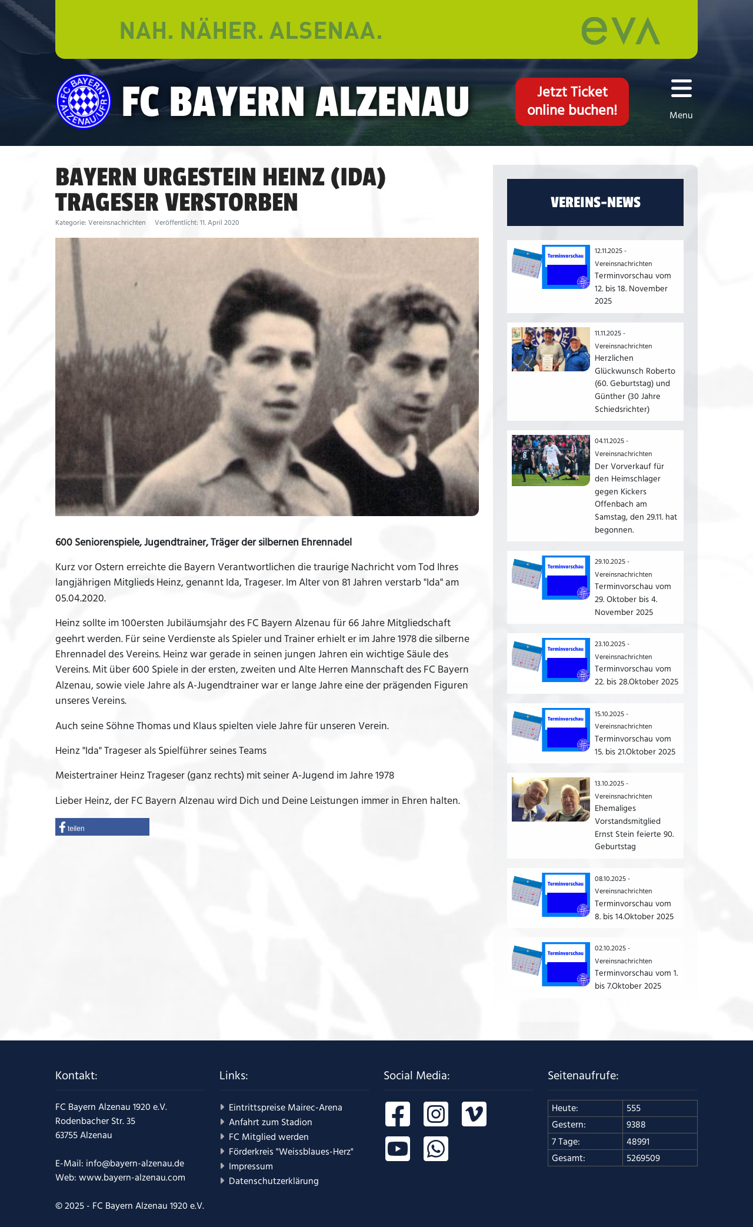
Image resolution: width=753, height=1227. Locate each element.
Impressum (251, 1166)
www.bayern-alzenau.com (132, 1177)
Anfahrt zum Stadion (270, 1122)
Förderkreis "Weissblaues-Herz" (291, 1151)
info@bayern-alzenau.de (135, 1163)
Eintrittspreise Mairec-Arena (285, 1107)
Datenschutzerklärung (274, 1181)
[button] (102, 827)
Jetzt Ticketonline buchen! (572, 101)
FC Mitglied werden (269, 1136)
